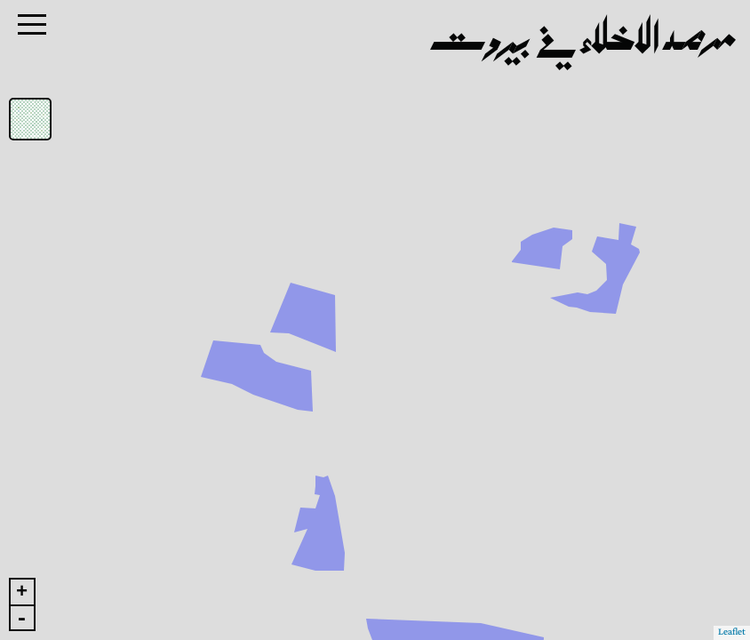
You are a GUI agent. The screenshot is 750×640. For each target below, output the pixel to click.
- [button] (21, 617)
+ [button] (22, 592)
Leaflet (732, 632)
